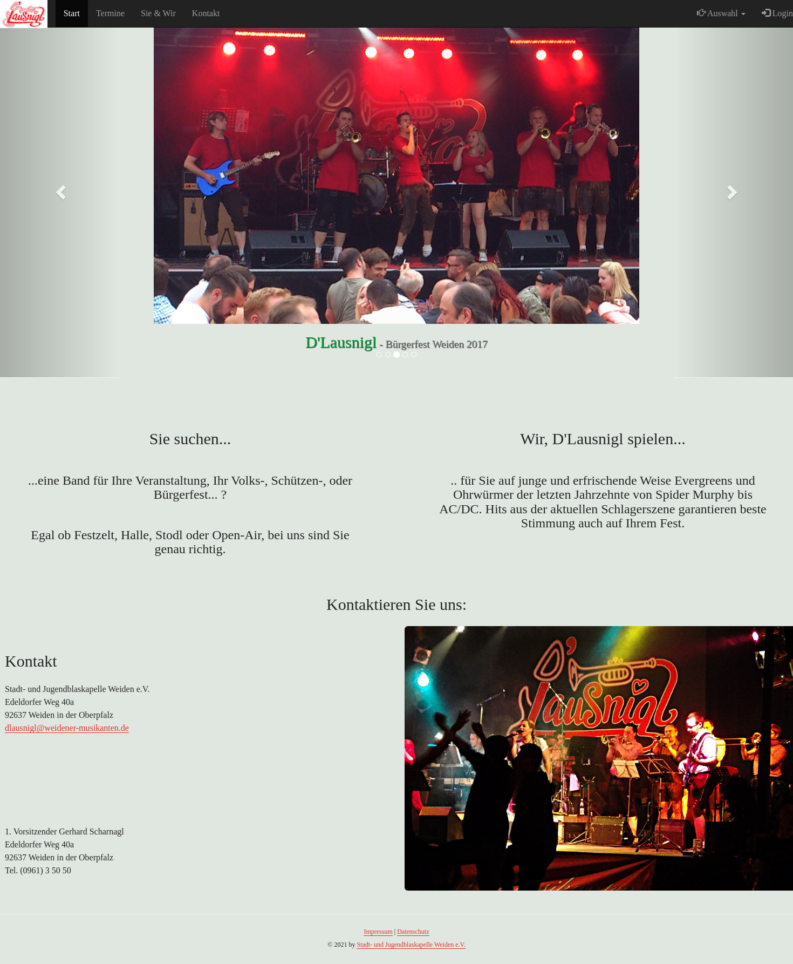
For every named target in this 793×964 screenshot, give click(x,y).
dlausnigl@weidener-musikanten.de (67, 727)
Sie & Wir (158, 13)
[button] (59, 189)
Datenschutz (413, 931)
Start (72, 13)
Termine (110, 13)
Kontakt (206, 13)
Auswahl (721, 13)
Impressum (378, 931)
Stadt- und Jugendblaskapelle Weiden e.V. (411, 944)
